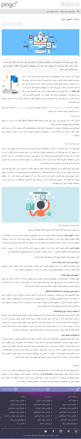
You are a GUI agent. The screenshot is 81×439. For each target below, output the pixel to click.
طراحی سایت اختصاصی (68, 419)
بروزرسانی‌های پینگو (69, 423)
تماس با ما (20, 423)
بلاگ (22, 396)
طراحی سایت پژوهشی (16, 412)
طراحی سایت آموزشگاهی (67, 416)
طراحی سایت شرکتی (43, 400)
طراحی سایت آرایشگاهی (42, 412)
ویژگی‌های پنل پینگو (68, 11)
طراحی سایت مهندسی (42, 408)
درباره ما (47, 396)
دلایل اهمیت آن (52, 107)
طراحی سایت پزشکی (17, 404)
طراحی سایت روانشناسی (67, 408)
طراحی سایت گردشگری (42, 416)
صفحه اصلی (72, 396)
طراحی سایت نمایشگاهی (67, 412)
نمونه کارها (72, 400)
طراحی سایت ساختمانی (16, 408)
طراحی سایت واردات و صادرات (14, 416)
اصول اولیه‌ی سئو (21, 107)
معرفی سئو (63, 107)
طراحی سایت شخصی (17, 400)
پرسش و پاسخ (45, 423)
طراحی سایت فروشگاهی (42, 404)
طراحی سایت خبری (69, 404)
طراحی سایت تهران (43, 419)
